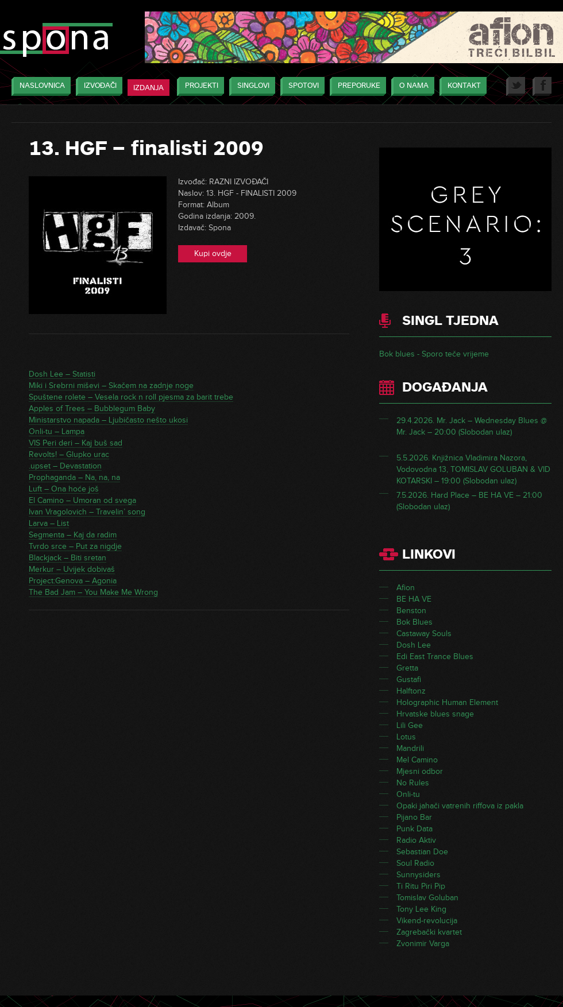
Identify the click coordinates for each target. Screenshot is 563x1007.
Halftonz (411, 691)
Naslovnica (39, 86)
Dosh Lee (413, 645)
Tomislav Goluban (427, 897)
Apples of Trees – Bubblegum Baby (92, 408)
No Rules (412, 783)
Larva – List (49, 523)
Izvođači (97, 86)
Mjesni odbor (419, 771)
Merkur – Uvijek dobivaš (72, 569)
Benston (411, 610)
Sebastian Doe (422, 851)
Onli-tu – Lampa (56, 431)
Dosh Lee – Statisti (62, 374)
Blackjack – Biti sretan (67, 557)
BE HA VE (413, 599)
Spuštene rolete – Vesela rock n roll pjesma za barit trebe (131, 397)
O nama (411, 86)
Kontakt (461, 86)
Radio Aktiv (416, 840)
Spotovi (301, 86)
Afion (405, 587)
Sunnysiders (418, 874)
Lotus (406, 737)
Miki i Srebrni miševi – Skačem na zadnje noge (111, 385)
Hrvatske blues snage (435, 714)
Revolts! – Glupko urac (69, 454)
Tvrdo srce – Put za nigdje (75, 546)
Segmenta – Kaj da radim (73, 534)
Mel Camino (417, 760)
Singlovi (250, 86)
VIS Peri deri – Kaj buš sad (75, 443)
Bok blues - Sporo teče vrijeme (434, 354)
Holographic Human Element (447, 702)
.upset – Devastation (65, 466)
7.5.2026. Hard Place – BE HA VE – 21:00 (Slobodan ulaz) (469, 501)
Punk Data (414, 828)
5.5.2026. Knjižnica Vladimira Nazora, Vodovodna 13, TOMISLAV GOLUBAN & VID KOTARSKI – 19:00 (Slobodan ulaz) (473, 469)
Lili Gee (409, 725)
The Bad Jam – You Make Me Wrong (93, 592)
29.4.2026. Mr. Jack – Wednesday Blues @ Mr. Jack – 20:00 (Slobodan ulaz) (471, 426)
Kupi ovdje (213, 253)
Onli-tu (408, 794)
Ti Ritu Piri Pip (420, 886)
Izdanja (148, 88)
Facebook (542, 86)
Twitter (515, 86)
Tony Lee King (421, 909)
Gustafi (408, 679)
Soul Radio (415, 863)
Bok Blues (414, 622)
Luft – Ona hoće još (64, 489)
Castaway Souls (424, 633)
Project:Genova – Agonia (73, 580)
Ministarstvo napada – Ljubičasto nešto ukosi (108, 420)
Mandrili (410, 748)
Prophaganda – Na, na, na (74, 477)
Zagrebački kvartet (429, 932)
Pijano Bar (414, 817)
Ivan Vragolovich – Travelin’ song (87, 512)
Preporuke (356, 86)
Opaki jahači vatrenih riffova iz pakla (459, 805)
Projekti (198, 86)
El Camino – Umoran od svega (82, 500)
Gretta (407, 668)
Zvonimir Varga (422, 943)
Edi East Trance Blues (434, 656)
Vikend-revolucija (426, 920)
